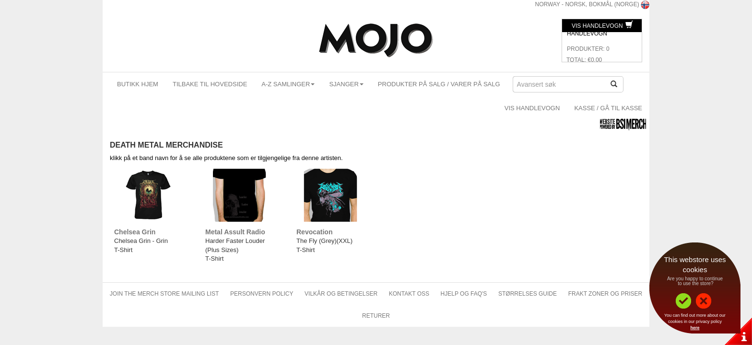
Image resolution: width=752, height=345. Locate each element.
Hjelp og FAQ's (464, 293)
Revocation (314, 232)
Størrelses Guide (527, 293)
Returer (376, 315)
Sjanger (346, 84)
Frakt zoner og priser (605, 293)
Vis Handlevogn (602, 26)
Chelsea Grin (134, 232)
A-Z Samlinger (288, 84)
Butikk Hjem (137, 84)
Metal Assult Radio (235, 232)
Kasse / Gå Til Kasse (608, 108)
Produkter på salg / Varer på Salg (439, 84)
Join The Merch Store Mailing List (164, 293)
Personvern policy (261, 293)
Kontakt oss (409, 293)
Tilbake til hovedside (210, 84)
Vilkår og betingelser (341, 293)
